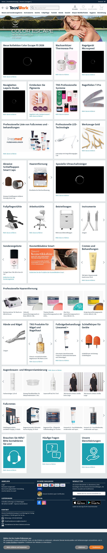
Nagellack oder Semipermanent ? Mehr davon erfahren (39, 115)
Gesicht (68, 13)
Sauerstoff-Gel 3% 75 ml (51, 393)
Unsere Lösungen (25, 2)
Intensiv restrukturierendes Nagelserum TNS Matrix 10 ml (37, 357)
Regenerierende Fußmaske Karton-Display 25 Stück (31, 428)
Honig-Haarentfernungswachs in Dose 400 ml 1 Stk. (93, 313)
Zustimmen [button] (96, 547)
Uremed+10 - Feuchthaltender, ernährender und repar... (73, 428)
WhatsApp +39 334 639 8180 (12, 518)
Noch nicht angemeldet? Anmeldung (13, 489)
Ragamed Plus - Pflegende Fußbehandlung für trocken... (52, 428)
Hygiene (93, 13)
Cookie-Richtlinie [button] (11, 542)
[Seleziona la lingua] (101, 2)
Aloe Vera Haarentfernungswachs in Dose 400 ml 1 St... (72, 314)
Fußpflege (45, 13)
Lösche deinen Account (9, 491)
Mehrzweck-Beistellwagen (64, 233)
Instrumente (28, 13)
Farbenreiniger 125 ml (10, 393)
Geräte (37, 13)
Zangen (82, 233)
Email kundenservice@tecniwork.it (14, 521)
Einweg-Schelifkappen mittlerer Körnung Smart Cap (11, 197)
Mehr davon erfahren (9, 77)
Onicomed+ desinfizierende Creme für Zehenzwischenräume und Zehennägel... (64, 355)
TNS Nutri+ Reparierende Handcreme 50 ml (88, 276)
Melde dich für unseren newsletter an (89, 493)
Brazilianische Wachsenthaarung (38, 190)
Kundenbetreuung (12, 2)
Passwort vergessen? (8, 487)
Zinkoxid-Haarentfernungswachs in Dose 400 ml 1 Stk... (31, 314)
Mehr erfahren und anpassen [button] (17, 547)
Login (3, 485)
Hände (61, 13)
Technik (54, 13)
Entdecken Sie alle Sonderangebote (9, 278)
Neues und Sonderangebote (12, 13)
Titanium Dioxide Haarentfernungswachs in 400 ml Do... (52, 314)
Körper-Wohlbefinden (80, 13)
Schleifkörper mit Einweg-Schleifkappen (88, 354)
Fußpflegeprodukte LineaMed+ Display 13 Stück (11, 428)
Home (4, 2)
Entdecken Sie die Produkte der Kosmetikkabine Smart (46, 272)
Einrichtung (102, 13)
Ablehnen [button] (81, 547)
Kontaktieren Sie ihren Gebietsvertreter (16, 524)
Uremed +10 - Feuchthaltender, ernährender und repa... (93, 428)
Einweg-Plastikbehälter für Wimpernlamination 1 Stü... (31, 394)
